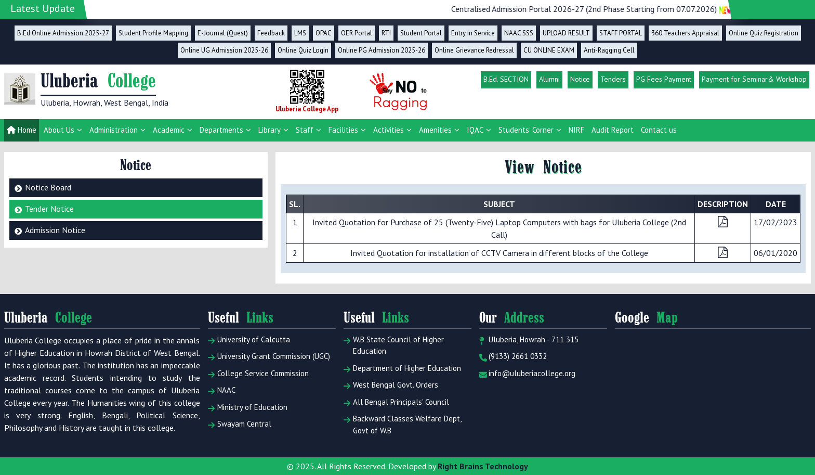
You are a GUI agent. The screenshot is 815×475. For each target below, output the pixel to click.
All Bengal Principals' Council (396, 402)
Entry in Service (473, 33)
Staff (304, 130)
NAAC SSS (518, 33)
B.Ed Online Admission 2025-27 (63, 33)
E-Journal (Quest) (223, 33)
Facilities (343, 130)
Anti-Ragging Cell (609, 50)
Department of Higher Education (402, 368)
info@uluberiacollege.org (527, 373)
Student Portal (421, 33)
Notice (580, 79)
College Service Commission (258, 373)
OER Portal (356, 33)
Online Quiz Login (303, 50)
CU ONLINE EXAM (548, 50)
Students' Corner (526, 130)
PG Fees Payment (663, 79)
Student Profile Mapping (153, 33)
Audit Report (612, 130)
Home (21, 130)
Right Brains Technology (483, 466)
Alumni (549, 79)
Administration (113, 130)
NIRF (576, 130)
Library (269, 130)
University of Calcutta (249, 340)
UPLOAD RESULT (566, 33)
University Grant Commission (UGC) (269, 356)
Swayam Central (239, 424)
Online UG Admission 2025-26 (224, 50)
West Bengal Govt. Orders (391, 385)
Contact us (659, 130)
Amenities (435, 130)
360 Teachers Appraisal (685, 33)
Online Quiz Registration (763, 33)
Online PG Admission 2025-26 (381, 50)
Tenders (613, 79)
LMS (300, 33)
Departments (221, 130)
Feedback (271, 33)
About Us (59, 130)
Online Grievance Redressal (474, 50)
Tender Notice (49, 208)
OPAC (324, 33)
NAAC (221, 390)
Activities (388, 130)
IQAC (475, 130)
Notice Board (48, 187)
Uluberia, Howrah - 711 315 (529, 340)
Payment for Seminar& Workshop (754, 79)
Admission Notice (55, 230)
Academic (169, 130)
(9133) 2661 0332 (513, 356)
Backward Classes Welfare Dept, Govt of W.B (402, 424)
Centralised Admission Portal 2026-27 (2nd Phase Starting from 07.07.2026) (624, 9)
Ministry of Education (247, 407)
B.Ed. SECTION (506, 79)
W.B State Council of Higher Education (394, 345)
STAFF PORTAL (620, 33)
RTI (386, 33)
